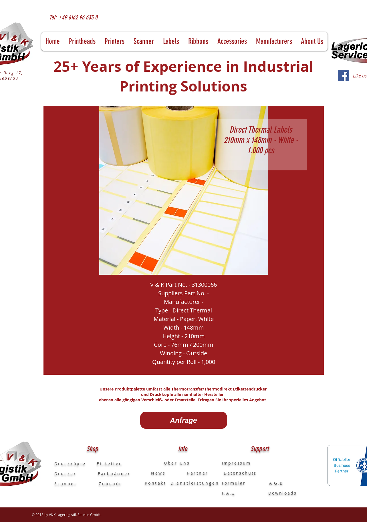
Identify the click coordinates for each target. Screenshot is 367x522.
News (155, 473)
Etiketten (110, 463)
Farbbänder (114, 473)
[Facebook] (343, 75)
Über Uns (172, 463)
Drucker (76, 473)
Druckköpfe (75, 463)
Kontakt (155, 483)
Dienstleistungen (194, 483)
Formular (235, 483)
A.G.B (276, 483)
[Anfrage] (183, 420)
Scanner (65, 483)
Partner (198, 473)
